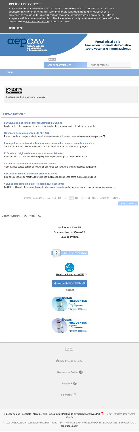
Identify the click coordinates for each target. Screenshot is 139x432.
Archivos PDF (93, 414)
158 (54, 198)
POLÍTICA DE (37, 21)
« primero (26, 198)
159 (60, 198)
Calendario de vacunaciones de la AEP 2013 (26, 133)
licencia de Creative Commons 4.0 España (27, 97)
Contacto (26, 414)
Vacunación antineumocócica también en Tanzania (30, 163)
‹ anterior (37, 198)
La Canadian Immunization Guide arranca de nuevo (30, 173)
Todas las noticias (128, 203)
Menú (10, 72)
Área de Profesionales (65, 65)
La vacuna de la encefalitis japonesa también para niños (33, 123)
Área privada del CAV (70, 361)
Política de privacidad (73, 414)
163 (82, 198)
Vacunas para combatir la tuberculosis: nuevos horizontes (34, 184)
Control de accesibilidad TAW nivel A (69, 349)
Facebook (69, 383)
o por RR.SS (69, 394)
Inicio (22, 65)
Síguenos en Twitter (69, 372)
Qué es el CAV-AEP (69, 227)
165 (94, 198)
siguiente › (105, 198)
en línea (70, 290)
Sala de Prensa (69, 236)
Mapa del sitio (40, 414)
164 (88, 198)
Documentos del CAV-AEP (69, 232)
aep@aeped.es (68, 426)
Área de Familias (109, 65)
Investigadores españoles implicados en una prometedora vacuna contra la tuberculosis (49, 143)
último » (116, 198)
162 (77, 198)
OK (12, 28)
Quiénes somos (12, 414)
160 (65, 198)
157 (48, 198)
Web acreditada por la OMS (70, 274)
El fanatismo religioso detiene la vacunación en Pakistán (33, 153)
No (19, 28)
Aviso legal (54, 414)
